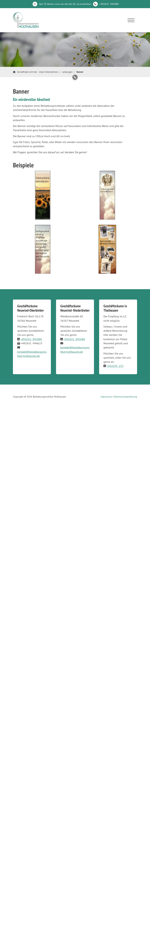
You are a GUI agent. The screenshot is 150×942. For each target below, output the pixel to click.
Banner (80, 71)
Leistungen (67, 71)
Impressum (106, 396)
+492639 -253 (115, 366)
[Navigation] (131, 20)
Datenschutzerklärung (125, 396)
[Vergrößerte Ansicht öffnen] (42, 195)
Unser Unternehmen (48, 71)
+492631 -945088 (109, 4)
